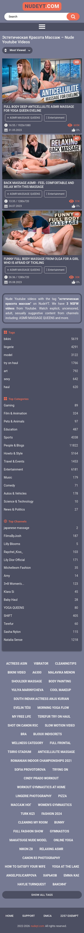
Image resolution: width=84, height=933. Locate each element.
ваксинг (59, 884)
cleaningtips (65, 663)
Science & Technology (41, 501)
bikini (41, 339)
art (41, 371)
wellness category (27, 743)
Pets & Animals (41, 421)
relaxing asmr (51, 849)
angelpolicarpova (21, 875)
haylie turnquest (32, 884)
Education (41, 429)
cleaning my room (33, 822)
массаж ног (21, 805)
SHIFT (41, 616)
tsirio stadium (19, 752)
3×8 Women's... (41, 584)
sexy (41, 379)
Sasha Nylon (41, 632)
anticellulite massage (56, 752)
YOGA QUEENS (41, 608)
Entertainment (41, 469)
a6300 (36, 672)
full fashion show (28, 831)
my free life (21, 716)
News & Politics (41, 509)
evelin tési (22, 707)
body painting (60, 681)
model (41, 355)
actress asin (16, 663)
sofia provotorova (30, 769)
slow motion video (60, 725)
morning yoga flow (53, 707)
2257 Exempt (69, 915)
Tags (11, 332)
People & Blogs (41, 445)
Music (41, 477)
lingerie (41, 347)
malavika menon (61, 672)
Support (28, 915)
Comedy (41, 485)
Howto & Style (41, 453)
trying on (60, 769)
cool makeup (60, 690)
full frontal (60, 743)
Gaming (41, 405)
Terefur (41, 624)
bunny (59, 822)
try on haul (41, 363)
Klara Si (41, 592)
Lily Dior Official (41, 560)
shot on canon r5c (23, 725)
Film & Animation (41, 413)
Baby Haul (41, 600)
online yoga (63, 840)
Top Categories (18, 399)
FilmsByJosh (41, 536)
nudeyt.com (37, 926)
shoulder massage (27, 681)
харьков (50, 875)
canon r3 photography (41, 858)
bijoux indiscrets (47, 734)
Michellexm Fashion (41, 568)
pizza (62, 796)
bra (23, 734)
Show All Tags (42, 894)
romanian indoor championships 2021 (41, 760)
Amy (41, 576)
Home (10, 915)
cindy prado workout (41, 778)
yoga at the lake (65, 866)
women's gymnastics (55, 805)
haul (41, 387)
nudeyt (42, 6)
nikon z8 (26, 849)
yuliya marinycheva (27, 690)
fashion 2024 (51, 813)
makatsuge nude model (28, 840)
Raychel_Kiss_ (41, 552)
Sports (41, 437)
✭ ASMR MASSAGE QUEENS (23, 117)
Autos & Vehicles (41, 493)
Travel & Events (41, 461)
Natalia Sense (41, 640)
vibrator (41, 663)
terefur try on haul (54, 716)
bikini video (17, 672)
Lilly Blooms (41, 544)
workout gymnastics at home (41, 787)
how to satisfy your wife (25, 866)
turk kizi (28, 813)
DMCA (48, 915)
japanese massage (41, 528)
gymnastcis (59, 831)
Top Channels (17, 521)
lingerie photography (33, 796)
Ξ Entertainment (55, 117)
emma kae (71, 875)
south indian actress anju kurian (41, 699)
